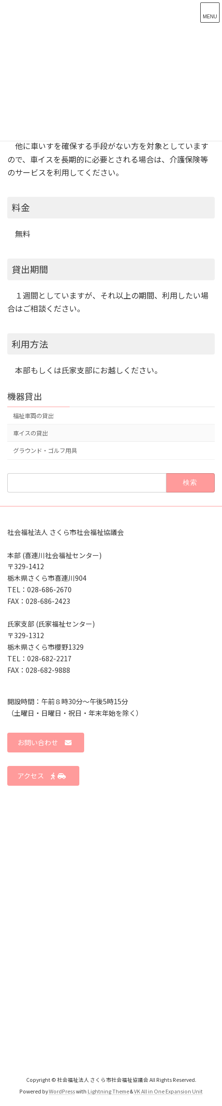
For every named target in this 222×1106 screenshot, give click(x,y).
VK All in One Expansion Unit (168, 1091)
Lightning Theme (108, 1091)
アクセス (42, 776)
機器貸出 (24, 396)
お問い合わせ (44, 742)
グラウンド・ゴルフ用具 (45, 450)
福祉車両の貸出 (33, 416)
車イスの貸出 (30, 433)
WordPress (62, 1091)
